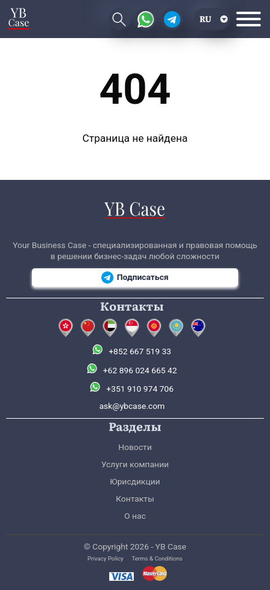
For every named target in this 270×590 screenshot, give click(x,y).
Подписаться (134, 277)
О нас (134, 516)
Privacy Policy (106, 558)
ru (205, 18)
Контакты (135, 498)
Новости (135, 447)
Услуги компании (135, 464)
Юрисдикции (135, 481)
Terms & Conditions (157, 558)
